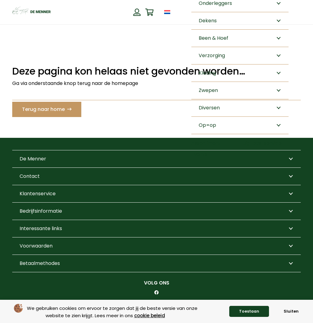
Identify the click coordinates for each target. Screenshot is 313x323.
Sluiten (291, 311)
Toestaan (249, 311)
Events (199, 154)
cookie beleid (149, 315)
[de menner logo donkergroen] (31, 12)
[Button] (136, 12)
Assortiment (206, 143)
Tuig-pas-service (261, 143)
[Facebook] (156, 292)
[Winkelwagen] (149, 12)
